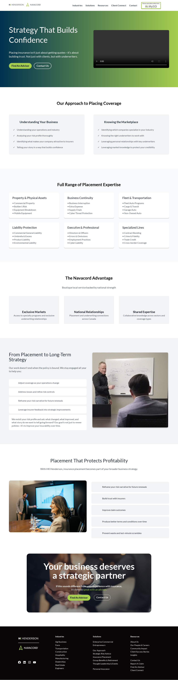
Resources (103, 5)
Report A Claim (137, 664)
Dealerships (60, 662)
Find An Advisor (20, 65)
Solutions (90, 5)
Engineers (59, 668)
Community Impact (138, 648)
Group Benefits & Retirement (105, 660)
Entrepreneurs (99, 645)
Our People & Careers (139, 645)
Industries (77, 5)
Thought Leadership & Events (105, 664)
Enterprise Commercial (103, 642)
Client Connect (118, 5)
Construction (61, 652)
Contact (133, 5)
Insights (133, 655)
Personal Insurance (101, 669)
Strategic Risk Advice (102, 654)
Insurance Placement (102, 657)
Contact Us (43, 65)
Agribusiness (60, 642)
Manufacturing (61, 658)
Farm (57, 645)
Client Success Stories (139, 652)
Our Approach (99, 650)
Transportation (61, 648)
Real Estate (60, 665)
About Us (134, 642)
